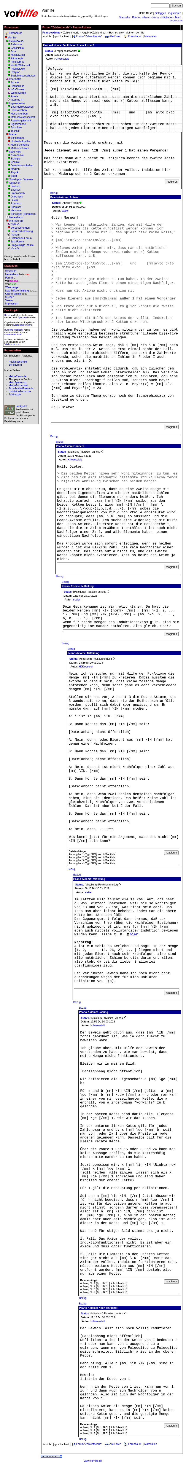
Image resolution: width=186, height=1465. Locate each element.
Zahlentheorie (71, 32)
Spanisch (16, 207)
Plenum (15, 234)
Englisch (16, 189)
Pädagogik (17, 58)
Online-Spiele (13, 293)
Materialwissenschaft (23, 117)
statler (65, 210)
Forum (136, 17)
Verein (9, 300)
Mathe (12, 134)
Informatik (15, 79)
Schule (15, 82)
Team (178, 17)
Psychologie (18, 68)
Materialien (150, 36)
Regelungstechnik (21, 120)
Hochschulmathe (20, 141)
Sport (14, 175)
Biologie (15, 158)
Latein (14, 200)
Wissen (146, 17)
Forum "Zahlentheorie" (89, 36)
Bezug (54, 192)
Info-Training (18, 89)
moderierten (10, 334)
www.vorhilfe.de (93, 1460)
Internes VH (16, 220)
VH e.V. (15, 248)
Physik (14, 172)
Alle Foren (115, 36)
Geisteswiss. (16, 41)
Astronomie (17, 155)
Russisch (16, 203)
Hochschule (17, 86)
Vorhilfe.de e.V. (12, 344)
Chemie (15, 162)
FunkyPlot (21, 406)
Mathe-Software (20, 148)
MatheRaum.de (17, 376)
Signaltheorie (18, 124)
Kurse (156, 17)
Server (7, 315)
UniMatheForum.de (20, 391)
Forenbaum (15, 33)
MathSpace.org (17, 382)
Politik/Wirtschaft (20, 65)
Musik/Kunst (18, 54)
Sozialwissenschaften (23, 75)
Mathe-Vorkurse (20, 144)
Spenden (22, 317)
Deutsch (15, 186)
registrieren (174, 13)
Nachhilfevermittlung (17, 290)
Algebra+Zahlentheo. (94, 32)
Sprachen (14, 182)
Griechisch (17, 196)
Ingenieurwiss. (17, 103)
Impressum (176, 20)
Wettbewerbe (18, 92)
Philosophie (17, 61)
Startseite (124, 17)
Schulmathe (17, 137)
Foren (19, 334)
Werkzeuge (11, 287)
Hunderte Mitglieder (13, 330)
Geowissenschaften (22, 165)
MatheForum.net (18, 385)
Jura (13, 51)
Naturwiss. (15, 151)
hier (132, 934)
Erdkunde (16, 44)
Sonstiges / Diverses (21, 179)
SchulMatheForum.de (21, 388)
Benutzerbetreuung (22, 231)
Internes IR (17, 99)
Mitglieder (167, 17)
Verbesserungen (20, 227)
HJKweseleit (61, 58)
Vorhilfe (12, 37)
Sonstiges (16, 127)
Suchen (9, 297)
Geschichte (17, 47)
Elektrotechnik (19, 110)
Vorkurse (16, 210)
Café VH (16, 224)
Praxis (14, 96)
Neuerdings (15, 217)
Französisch (18, 193)
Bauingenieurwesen (22, 106)
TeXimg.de (15, 394)
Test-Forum (17, 241)
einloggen (160, 13)
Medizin (15, 168)
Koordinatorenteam (22, 325)
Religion (15, 72)
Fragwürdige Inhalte (22, 245)
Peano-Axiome (51, 32)
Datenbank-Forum (21, 238)
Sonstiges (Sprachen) (23, 213)
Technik (15, 130)
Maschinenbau (19, 113)
